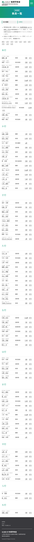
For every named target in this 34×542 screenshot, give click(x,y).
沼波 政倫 (5, 340)
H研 (26, 368)
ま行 (29, 41)
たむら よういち (5, 283)
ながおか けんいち (6, 325)
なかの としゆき (5, 320)
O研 (26, 221)
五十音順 (5, 22)
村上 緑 (4, 433)
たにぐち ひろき (5, 270)
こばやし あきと (5, 173)
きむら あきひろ (5, 150)
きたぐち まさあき (6, 146)
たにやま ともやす (6, 274)
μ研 (26, 143)
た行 (16, 41)
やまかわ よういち (6, 454)
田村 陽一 (5, 285)
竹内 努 (4, 253)
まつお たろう (5, 399)
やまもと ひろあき (6, 468)
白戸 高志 (5, 225)
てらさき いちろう (6, 288)
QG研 (26, 76)
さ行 (12, 41)
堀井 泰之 (5, 377)
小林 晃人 (5, 174)
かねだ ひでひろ (5, 137)
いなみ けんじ (5, 92)
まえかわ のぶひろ (6, 390)
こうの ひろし (5, 155)
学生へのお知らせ (6, 525)
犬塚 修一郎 (5, 98)
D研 (26, 115)
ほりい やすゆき (5, 375)
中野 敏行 (5, 322)
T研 (26, 98)
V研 (26, 289)
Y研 (26, 271)
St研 (26, 156)
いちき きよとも (5, 88)
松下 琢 (4, 410)
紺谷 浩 (4, 188)
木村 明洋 (5, 152)
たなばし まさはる (6, 265)
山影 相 (4, 452)
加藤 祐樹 (5, 134)
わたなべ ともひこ (6, 511)
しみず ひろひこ (5, 214)
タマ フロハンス (5, 301)
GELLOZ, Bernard (7, 239)
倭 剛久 (4, 465)
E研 (26, 203)
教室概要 (17, 10)
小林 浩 (4, 179)
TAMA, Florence (6, 303)
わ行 (12, 44)
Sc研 (26, 67)
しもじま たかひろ (6, 219)
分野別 (20, 22)
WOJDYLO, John (7, 103)
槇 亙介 (4, 396)
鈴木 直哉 (5, 230)
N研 (26, 58)
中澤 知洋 (5, 318)
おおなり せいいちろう (7, 65)
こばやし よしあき (6, 182)
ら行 (7, 44)
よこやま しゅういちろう (7, 472)
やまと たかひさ (5, 463)
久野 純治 (5, 373)
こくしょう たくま (6, 164)
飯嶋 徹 (4, 58)
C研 (26, 89)
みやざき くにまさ (6, 426)
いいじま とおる (5, 56)
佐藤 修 (4, 207)
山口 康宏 (5, 461)
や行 (3, 44)
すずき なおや (5, 228)
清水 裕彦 (5, 216)
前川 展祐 (5, 392)
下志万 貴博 (5, 221)
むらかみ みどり (5, 431)
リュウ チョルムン (6, 496)
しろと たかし (5, 223)
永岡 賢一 (5, 327)
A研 (26, 119)
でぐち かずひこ (5, 292)
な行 (20, 41)
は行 (25, 41)
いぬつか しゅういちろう (7, 97)
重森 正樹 (5, 212)
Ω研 (26, 253)
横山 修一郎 (5, 474)
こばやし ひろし (5, 177)
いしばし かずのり (6, 78)
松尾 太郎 (5, 401)
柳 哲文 (4, 498)
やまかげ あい (5, 450)
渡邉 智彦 (5, 512)
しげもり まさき (5, 210)
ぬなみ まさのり (5, 338)
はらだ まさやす (5, 366)
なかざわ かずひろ (6, 316)
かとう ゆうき (5, 132)
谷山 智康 (5, 276)
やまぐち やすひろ (6, 459)
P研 (26, 225)
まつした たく (5, 408)
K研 (26, 230)
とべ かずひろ (5, 297)
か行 (7, 41)
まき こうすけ (5, 395)
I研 (26, 183)
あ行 (3, 41)
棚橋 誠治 (5, 267)
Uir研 (26, 85)
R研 (26, 336)
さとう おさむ (5, 205)
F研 (26, 207)
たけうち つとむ (5, 251)
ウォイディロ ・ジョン (6, 101)
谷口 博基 (5, 271)
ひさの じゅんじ (5, 371)
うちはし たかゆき (6, 113)
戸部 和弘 (5, 298)
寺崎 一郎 (5, 289)
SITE (30, 58)
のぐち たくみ (5, 343)
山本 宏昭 (5, 470)
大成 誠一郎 (5, 67)
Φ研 (26, 62)
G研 (26, 134)
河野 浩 (4, 156)
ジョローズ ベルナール (7, 237)
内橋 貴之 (5, 115)
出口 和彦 (5, 294)
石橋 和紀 (5, 80)
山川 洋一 (5, 456)
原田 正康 (5, 368)
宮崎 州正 (5, 428)
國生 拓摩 (5, 165)
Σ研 (26, 327)
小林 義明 (5, 183)
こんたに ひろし (5, 186)
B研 (26, 152)
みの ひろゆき (5, 422)
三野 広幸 (5, 423)
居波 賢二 (5, 94)
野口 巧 (4, 345)
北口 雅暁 (5, 147)
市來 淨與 (5, 89)
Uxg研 (26, 80)
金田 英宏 (5, 138)
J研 (26, 239)
